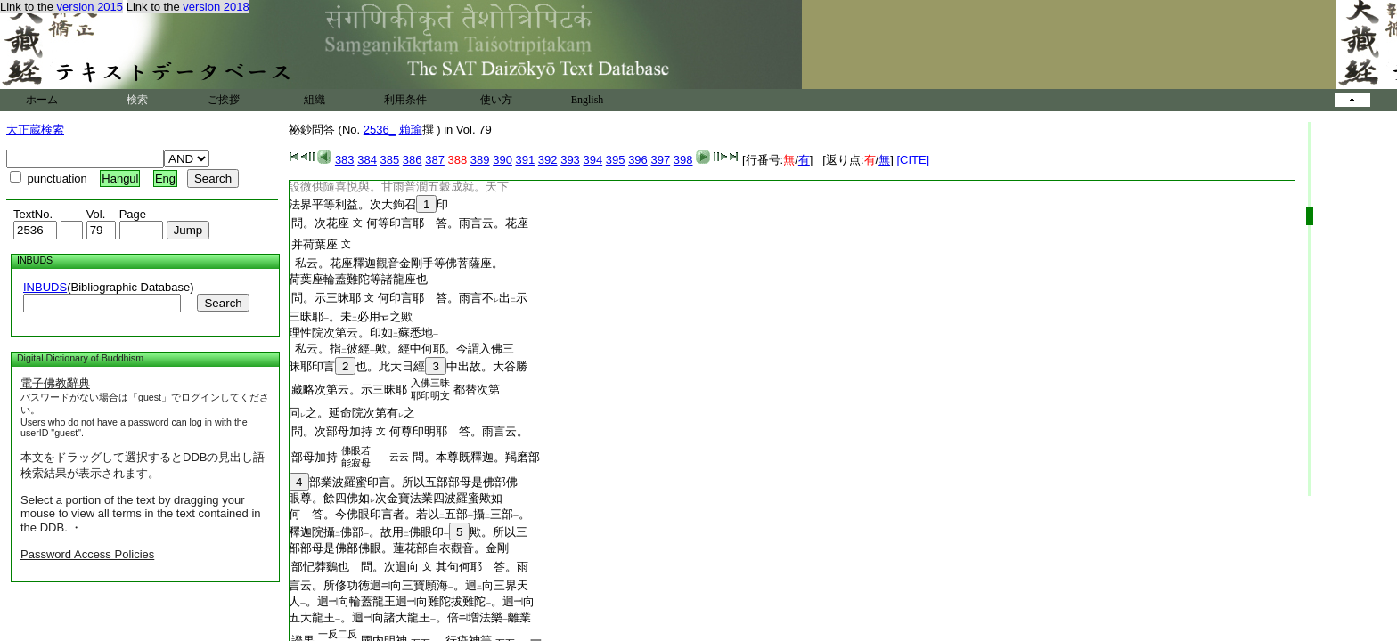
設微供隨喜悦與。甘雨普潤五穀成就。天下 (399, 186)
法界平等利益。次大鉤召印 (368, 204)
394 (592, 159)
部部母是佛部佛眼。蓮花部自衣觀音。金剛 (399, 548)
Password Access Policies (87, 554)
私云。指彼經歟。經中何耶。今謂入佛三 (401, 348)
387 (435, 159)
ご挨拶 (224, 99)
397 (660, 159)
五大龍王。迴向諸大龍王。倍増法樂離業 (410, 617)
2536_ (380, 129)
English (587, 99)
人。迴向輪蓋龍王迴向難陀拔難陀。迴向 (412, 601)
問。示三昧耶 (326, 297)
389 (480, 159)
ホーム (42, 99)
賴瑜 (410, 129)
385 (390, 159)
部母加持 (314, 457)
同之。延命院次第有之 (352, 412)
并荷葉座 (314, 244)
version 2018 (216, 6)
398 (683, 159)
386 (412, 159)
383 (345, 159)
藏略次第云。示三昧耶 (349, 389)
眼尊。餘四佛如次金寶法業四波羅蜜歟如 (395, 498)
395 (615, 159)
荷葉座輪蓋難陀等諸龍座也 (358, 279)
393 (570, 159)
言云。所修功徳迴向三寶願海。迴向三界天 (408, 585)
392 (548, 159)
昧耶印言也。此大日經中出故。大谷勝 (408, 366)
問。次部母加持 (331, 431)
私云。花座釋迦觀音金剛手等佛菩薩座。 (396, 263)
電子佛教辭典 (55, 383)
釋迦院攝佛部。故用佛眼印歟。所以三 (408, 532)
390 (502, 159)
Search (222, 303)
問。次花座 (320, 223)
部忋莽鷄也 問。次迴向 (355, 566)
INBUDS (45, 287)
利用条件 (405, 99)
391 (525, 159)
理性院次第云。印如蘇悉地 (363, 332)
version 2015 (90, 6)
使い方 (496, 99)
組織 (314, 99)
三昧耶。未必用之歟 (351, 316)
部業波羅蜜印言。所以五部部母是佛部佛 (403, 482)
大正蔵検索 (35, 129)
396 (638, 159)
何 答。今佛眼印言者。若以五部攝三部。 (409, 514)
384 (367, 159)
